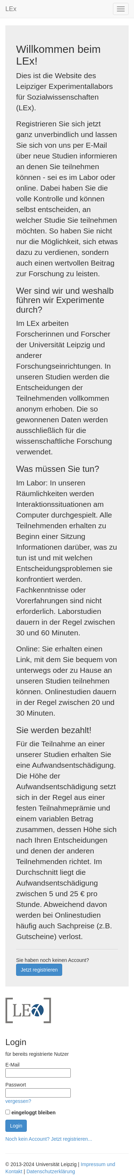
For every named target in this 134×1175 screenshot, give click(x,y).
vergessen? (18, 1101)
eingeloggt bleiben (33, 1112)
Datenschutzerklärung (50, 1171)
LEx (10, 8)
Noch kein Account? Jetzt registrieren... (48, 1139)
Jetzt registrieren (39, 970)
